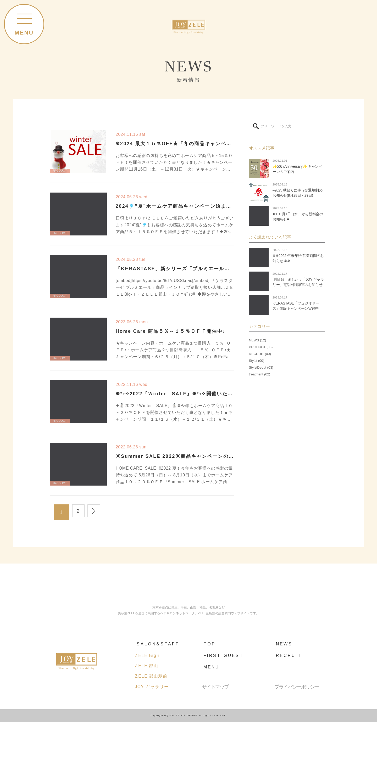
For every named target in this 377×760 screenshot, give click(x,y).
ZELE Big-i (147, 693)
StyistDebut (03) (261, 367)
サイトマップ (215, 725)
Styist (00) (256, 361)
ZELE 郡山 (146, 703)
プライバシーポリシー (296, 725)
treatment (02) (259, 374)
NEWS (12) (257, 340)
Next (99, 512)
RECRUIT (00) (260, 354)
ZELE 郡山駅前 (151, 714)
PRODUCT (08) (261, 347)
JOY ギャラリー (152, 724)
